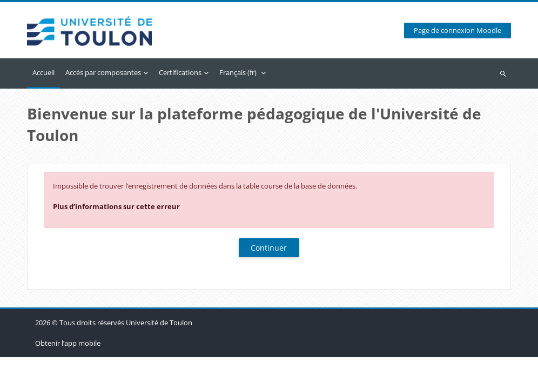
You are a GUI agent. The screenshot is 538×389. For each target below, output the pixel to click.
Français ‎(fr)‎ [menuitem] (238, 72)
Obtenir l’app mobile (67, 375)
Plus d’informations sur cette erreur (116, 206)
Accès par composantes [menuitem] (103, 72)
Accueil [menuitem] (43, 72)
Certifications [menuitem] (180, 72)
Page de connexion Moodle (457, 30)
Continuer (269, 248)
